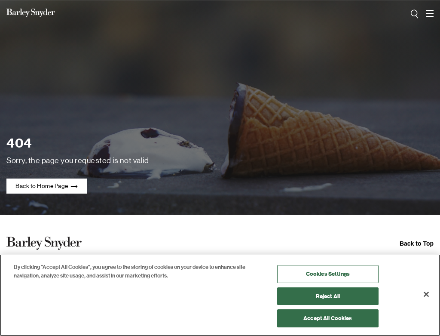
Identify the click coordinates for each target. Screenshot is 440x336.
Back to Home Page (46, 185)
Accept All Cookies (327, 318)
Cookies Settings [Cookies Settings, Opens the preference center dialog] (328, 274)
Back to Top (417, 243)
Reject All (328, 296)
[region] (220, 295)
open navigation (430, 10)
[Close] (426, 294)
